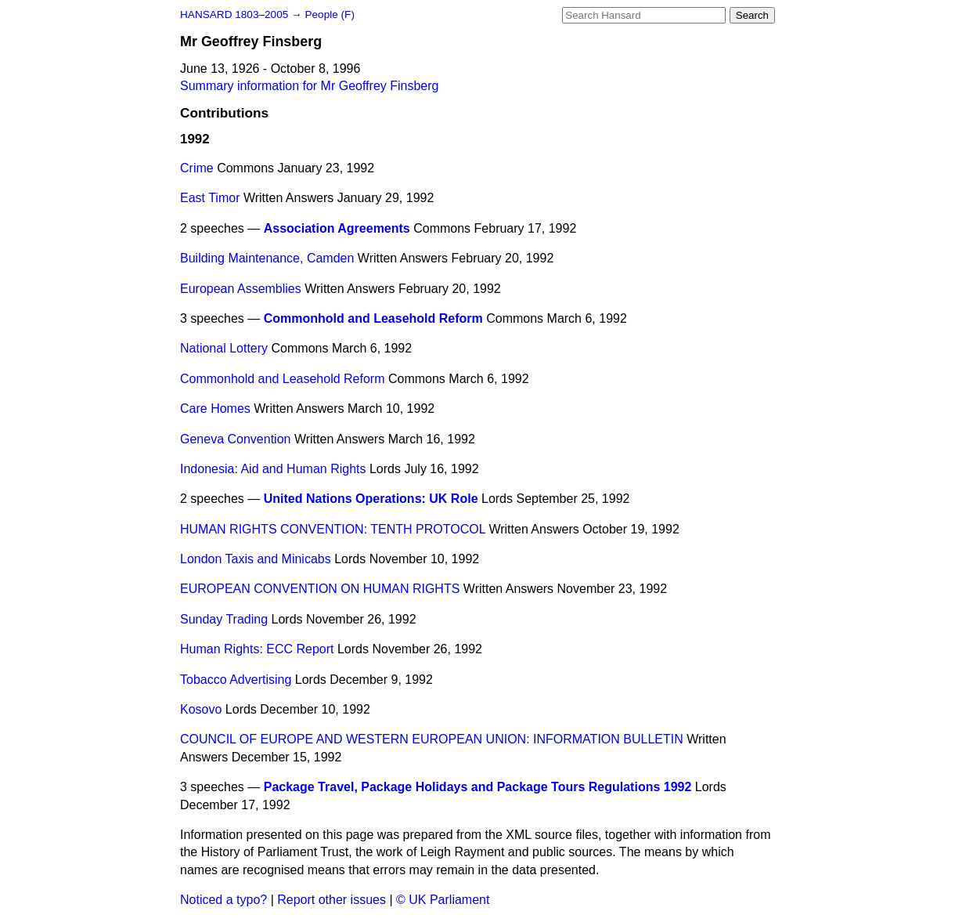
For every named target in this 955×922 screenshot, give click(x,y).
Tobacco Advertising (235, 679)
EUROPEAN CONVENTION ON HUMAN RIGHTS (319, 588)
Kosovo (201, 709)
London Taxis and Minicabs (255, 559)
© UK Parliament (442, 899)
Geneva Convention (235, 439)
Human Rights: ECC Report (257, 649)
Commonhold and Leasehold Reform (373, 318)
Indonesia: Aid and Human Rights (273, 468)
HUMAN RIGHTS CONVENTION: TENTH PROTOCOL (332, 529)
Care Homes (215, 408)
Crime (197, 168)
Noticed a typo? (223, 899)
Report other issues (331, 899)
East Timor (210, 197)
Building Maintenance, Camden (267, 258)
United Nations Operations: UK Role (371, 498)
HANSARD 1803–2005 (234, 14)
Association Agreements (337, 228)
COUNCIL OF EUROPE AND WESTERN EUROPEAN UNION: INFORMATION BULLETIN (431, 739)
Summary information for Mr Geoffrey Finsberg (309, 85)
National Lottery (224, 348)
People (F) (329, 14)
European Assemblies (240, 288)
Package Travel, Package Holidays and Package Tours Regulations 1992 (478, 787)
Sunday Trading (224, 619)
